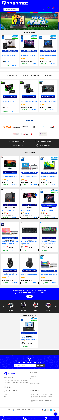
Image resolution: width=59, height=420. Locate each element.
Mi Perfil (32, 381)
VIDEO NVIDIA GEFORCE (10, 75)
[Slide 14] (46, 28)
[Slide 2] (15, 28)
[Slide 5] (23, 28)
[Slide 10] (36, 28)
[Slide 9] (33, 28)
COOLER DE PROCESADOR (36, 75)
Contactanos (7, 402)
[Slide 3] (18, 28)
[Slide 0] (10, 28)
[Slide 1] (13, 28)
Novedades (7, 397)
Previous (3, 308)
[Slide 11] (38, 28)
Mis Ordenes (33, 384)
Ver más (30, 296)
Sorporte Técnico (49, 418)
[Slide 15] (49, 28)
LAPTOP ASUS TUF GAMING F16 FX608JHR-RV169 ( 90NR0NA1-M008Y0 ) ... (10, 57)
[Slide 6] (26, 28)
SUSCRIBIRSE (40, 369)
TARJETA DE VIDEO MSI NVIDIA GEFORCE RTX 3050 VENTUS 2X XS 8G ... (9, 103)
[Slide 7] (28, 28)
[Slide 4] (20, 28)
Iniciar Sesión (33, 379)
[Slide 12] (41, 28)
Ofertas (6, 400)
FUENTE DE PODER (49, 75)
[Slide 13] (44, 28)
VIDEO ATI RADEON (23, 75)
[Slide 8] (31, 28)
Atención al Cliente (29, 418)
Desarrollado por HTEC (9, 414)
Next (56, 308)
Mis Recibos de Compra (35, 386)
